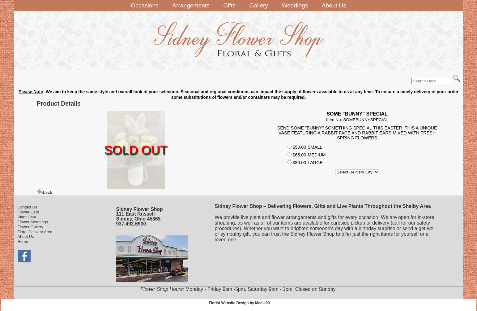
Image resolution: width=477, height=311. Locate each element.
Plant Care (26, 217)
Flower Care (28, 212)
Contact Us (27, 207)
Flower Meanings (32, 222)
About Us (25, 236)
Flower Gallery (30, 227)
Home (22, 241)
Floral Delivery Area (34, 232)
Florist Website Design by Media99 (239, 303)
